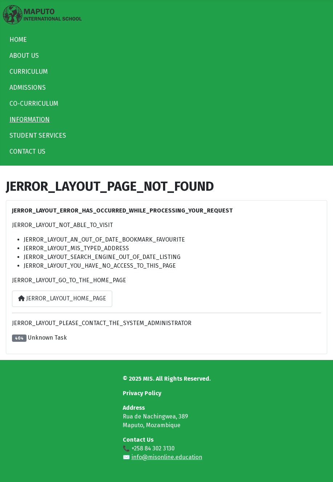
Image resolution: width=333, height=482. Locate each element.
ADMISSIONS (27, 88)
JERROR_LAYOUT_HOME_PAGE (62, 298)
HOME (18, 40)
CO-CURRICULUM (33, 104)
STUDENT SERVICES (37, 135)
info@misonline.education (166, 457)
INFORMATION (29, 119)
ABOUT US (24, 56)
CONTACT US (27, 151)
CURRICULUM (28, 72)
